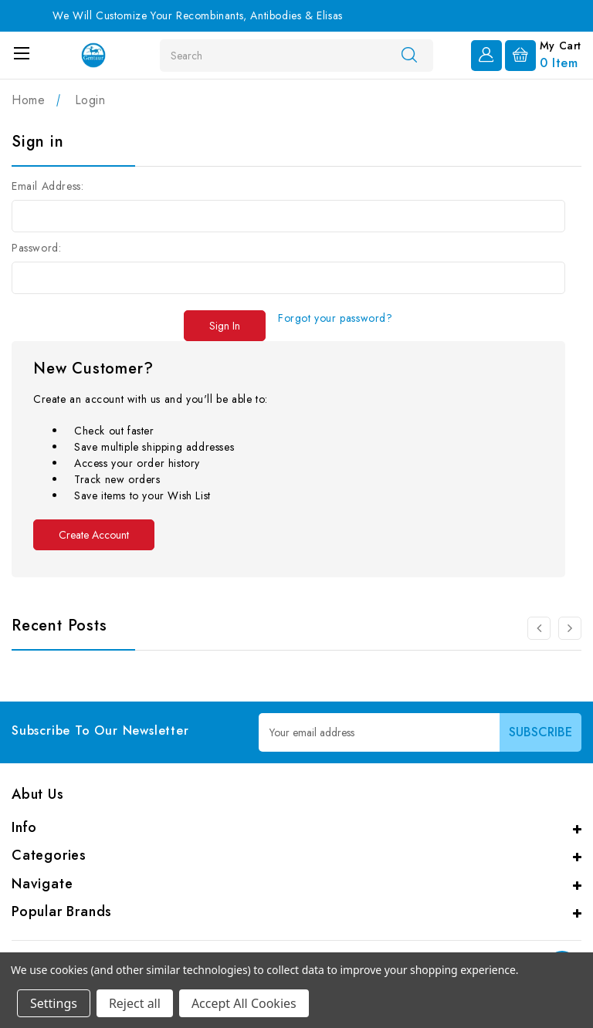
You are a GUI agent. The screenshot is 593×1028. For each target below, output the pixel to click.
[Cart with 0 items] (543, 54)
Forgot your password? (335, 318)
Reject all (135, 1003)
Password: (36, 247)
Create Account (94, 535)
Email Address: (47, 186)
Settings (53, 1003)
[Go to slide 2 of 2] (539, 628)
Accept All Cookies (243, 1003)
